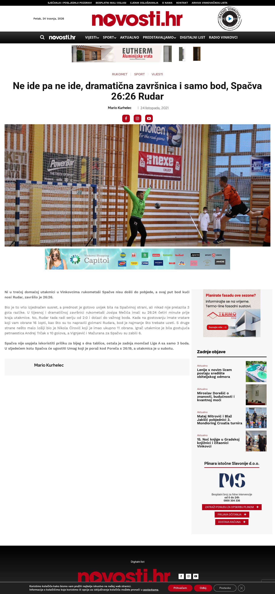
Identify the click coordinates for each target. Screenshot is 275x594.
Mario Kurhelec (119, 108)
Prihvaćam (180, 588)
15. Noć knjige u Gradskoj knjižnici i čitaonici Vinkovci (218, 442)
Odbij (203, 588)
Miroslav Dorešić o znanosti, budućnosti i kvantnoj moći (216, 396)
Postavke (225, 588)
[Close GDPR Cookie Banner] (241, 588)
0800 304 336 (232, 500)
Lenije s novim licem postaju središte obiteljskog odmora (214, 373)
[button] (42, 37)
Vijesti (157, 74)
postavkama (150, 590)
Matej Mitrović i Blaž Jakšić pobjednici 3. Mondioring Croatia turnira (219, 419)
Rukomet (119, 74)
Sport (139, 74)
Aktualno (202, 365)
